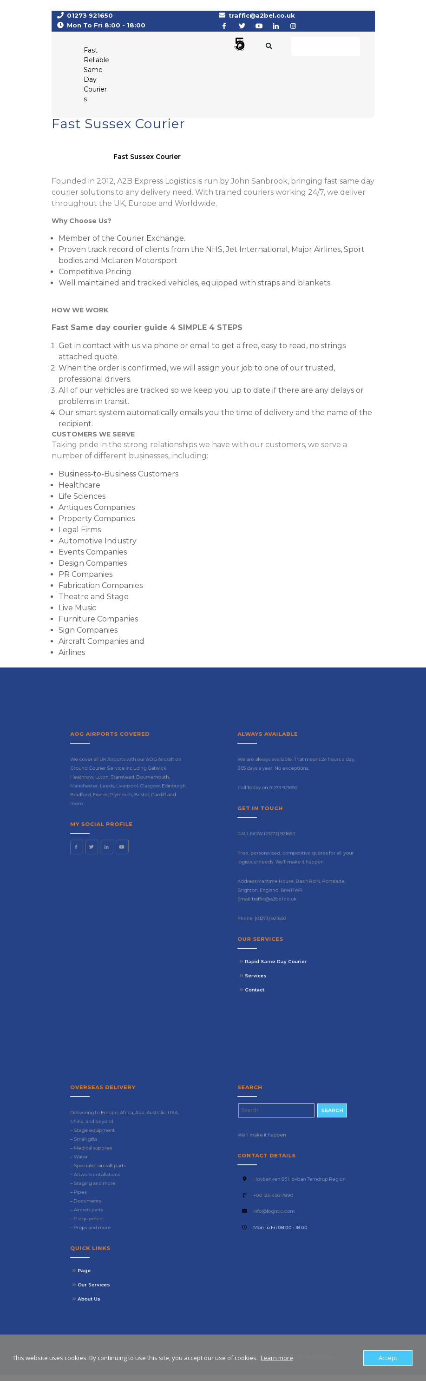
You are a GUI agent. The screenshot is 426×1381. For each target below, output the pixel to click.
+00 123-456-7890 (287, 1203)
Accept (388, 1358)
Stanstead (126, 836)
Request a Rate (325, 49)
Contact (279, 924)
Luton (118, 836)
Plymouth (125, 843)
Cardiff (141, 843)
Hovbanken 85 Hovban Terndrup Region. (298, 1196)
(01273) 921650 (289, 859)
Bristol (134, 843)
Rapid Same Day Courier (288, 912)
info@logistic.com (287, 1210)
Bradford (109, 843)
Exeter (117, 843)
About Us (112, 1246)
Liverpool (128, 840)
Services (279, 918)
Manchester (110, 840)
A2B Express (74, 163)
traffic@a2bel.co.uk (262, 18)
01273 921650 (90, 18)
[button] (195, 48)
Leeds (120, 840)
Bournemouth (138, 836)
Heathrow (109, 836)
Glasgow (138, 840)
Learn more (277, 1358)
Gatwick (140, 832)
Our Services (114, 1240)
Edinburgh (147, 840)
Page (110, 1234)
